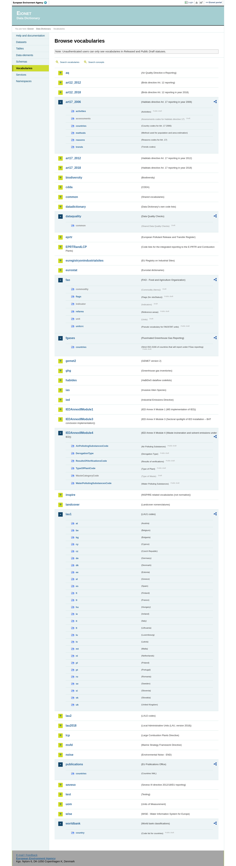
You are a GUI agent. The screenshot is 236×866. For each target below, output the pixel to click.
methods (81, 133)
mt (77, 648)
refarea (80, 311)
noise (69, 754)
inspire (70, 494)
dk (77, 565)
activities (81, 111)
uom (69, 804)
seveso (71, 784)
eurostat (71, 270)
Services (21, 74)
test (68, 794)
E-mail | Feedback (26, 855)
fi (76, 593)
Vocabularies (24, 68)
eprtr (69, 237)
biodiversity (74, 177)
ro (77, 676)
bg (77, 537)
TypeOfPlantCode (85, 468)
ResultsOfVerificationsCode (91, 460)
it (76, 621)
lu (77, 635)
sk (77, 697)
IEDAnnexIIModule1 (79, 409)
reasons (80, 140)
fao (68, 279)
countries (81, 126)
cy (77, 544)
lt (76, 628)
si (77, 690)
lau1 (69, 514)
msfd (69, 744)
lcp (68, 735)
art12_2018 (73, 92)
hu (77, 607)
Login (190, 2)
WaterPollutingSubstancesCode (94, 483)
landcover (73, 504)
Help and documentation (30, 35)
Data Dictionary (43, 29)
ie (77, 614)
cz (77, 551)
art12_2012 (73, 82)
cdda (69, 187)
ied (68, 399)
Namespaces (24, 81)
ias (68, 390)
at (77, 523)
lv (77, 641)
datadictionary (76, 206)
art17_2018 (73, 167)
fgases (70, 338)
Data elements (24, 55)
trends (79, 147)
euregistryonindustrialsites (84, 260)
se (77, 683)
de (77, 558)
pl (77, 662)
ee (77, 572)
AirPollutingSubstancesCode (92, 446)
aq (67, 72)
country (80, 832)
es (77, 586)
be (77, 530)
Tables (20, 48)
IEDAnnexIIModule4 (79, 432)
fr (76, 600)
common (72, 196)
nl (77, 655)
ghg (68, 370)
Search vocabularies (69, 62)
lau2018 (71, 725)
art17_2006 (73, 101)
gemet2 (71, 360)
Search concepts (96, 62)
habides (71, 380)
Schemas (21, 61)
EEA (31, 2)
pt (77, 669)
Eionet (30, 29)
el (77, 579)
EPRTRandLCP (76, 246)
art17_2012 (73, 158)
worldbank (73, 823)
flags (78, 296)
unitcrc (80, 326)
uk (77, 704)
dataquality (73, 216)
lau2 (69, 715)
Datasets (21, 42)
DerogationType (84, 453)
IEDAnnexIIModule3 (79, 419)
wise (69, 813)
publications (74, 764)
